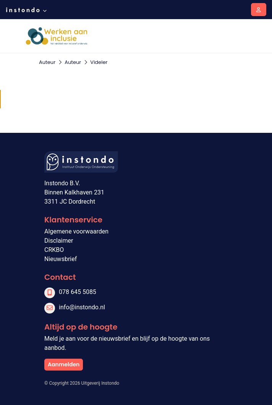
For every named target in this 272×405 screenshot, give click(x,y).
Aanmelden (63, 364)
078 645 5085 (77, 292)
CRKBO (54, 249)
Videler (98, 62)
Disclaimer (58, 240)
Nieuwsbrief (60, 259)
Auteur (47, 62)
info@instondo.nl (82, 307)
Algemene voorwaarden (76, 231)
